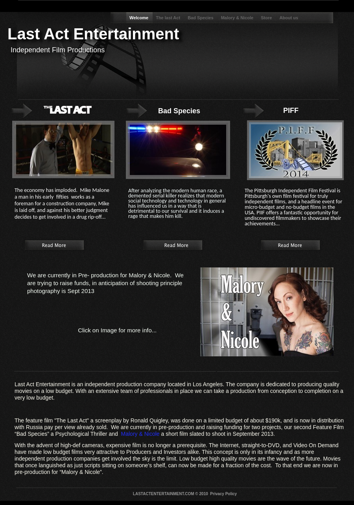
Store (267, 17)
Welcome (139, 17)
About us (288, 17)
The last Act (168, 17)
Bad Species (201, 17)
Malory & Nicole (238, 17)
